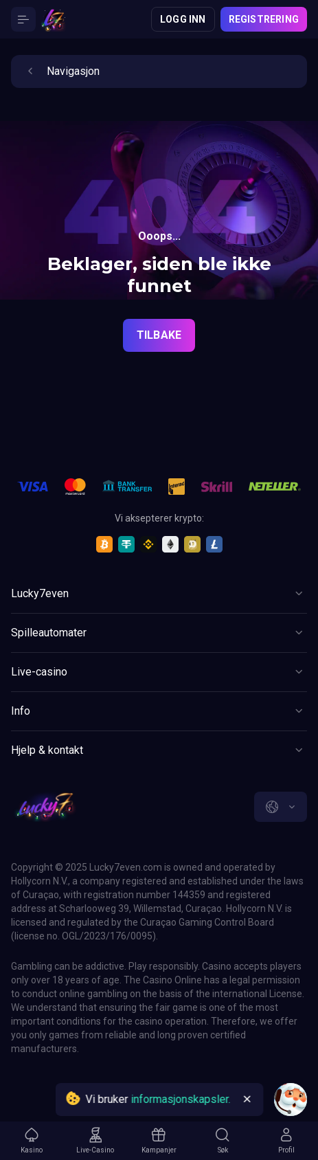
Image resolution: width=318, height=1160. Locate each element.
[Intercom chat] (290, 1099)
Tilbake (159, 335)
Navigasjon (61, 71)
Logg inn (183, 19)
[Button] (23, 19)
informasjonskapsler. (180, 1099)
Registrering (264, 19)
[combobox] (280, 807)
